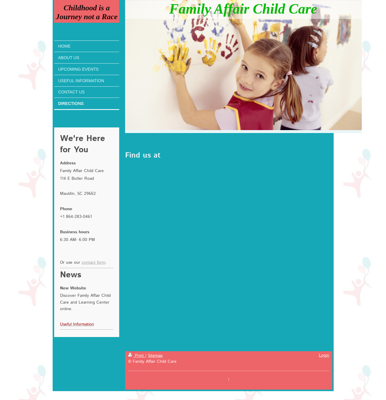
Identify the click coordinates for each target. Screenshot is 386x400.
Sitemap (155, 356)
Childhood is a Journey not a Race (87, 12)
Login (324, 355)
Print (136, 356)
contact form (93, 262)
